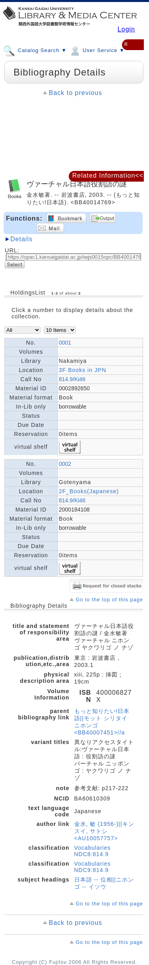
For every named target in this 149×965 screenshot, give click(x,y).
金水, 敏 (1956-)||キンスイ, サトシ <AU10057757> (104, 831)
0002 (65, 464)
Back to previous (75, 92)
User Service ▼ (97, 50)
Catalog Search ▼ (35, 50)
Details (21, 239)
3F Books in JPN (82, 370)
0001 (65, 342)
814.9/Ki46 (72, 379)
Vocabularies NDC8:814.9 (92, 851)
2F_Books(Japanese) (89, 491)
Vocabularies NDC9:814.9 (92, 866)
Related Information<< (107, 175)
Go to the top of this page (109, 600)
